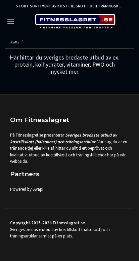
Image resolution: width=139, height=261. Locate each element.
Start (14, 41)
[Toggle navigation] (10, 21)
